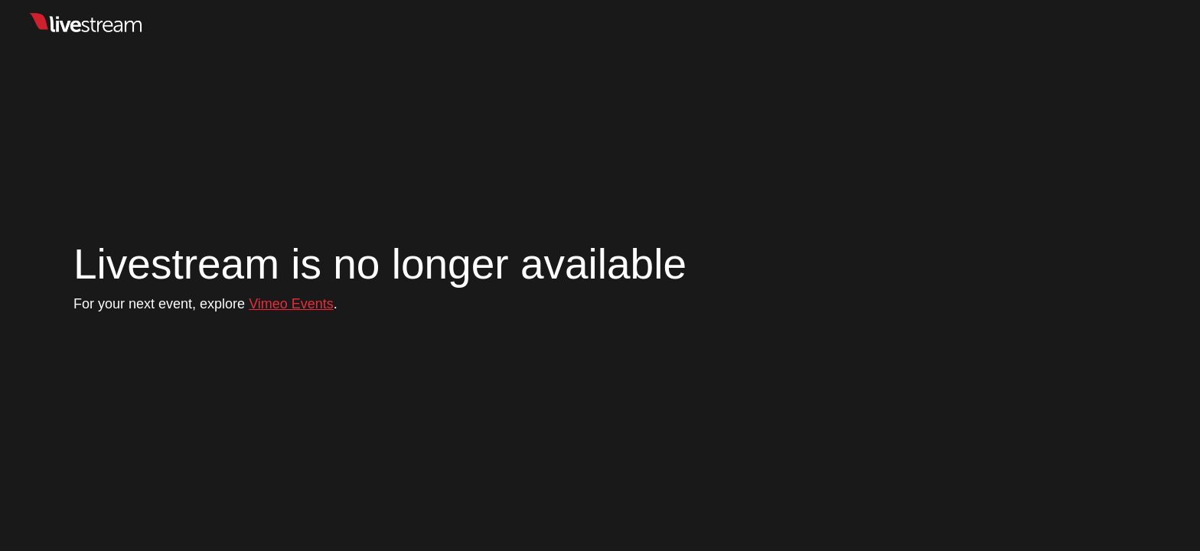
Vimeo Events (291, 303)
